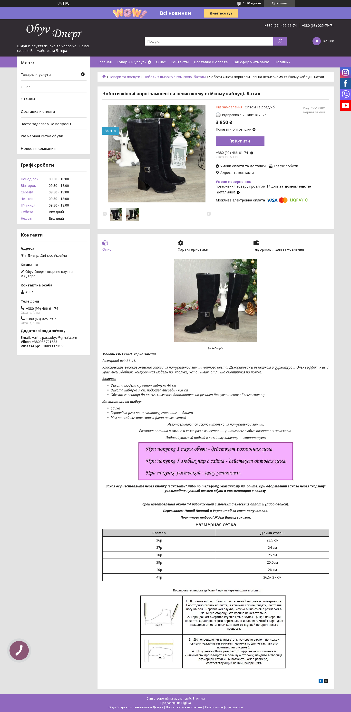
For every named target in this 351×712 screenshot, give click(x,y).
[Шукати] (280, 41)
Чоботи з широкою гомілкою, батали (175, 77)
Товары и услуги (131, 61)
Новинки (282, 61)
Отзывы (28, 98)
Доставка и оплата (211, 61)
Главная (105, 61)
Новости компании (38, 148)
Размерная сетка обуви (42, 135)
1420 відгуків (252, 3)
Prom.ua (199, 698)
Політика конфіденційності (224, 707)
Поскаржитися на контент (184, 707)
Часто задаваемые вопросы (46, 123)
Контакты (180, 61)
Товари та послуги (124, 77)
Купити (242, 141)
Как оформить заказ (251, 61)
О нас (161, 61)
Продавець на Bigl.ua (175, 703)
